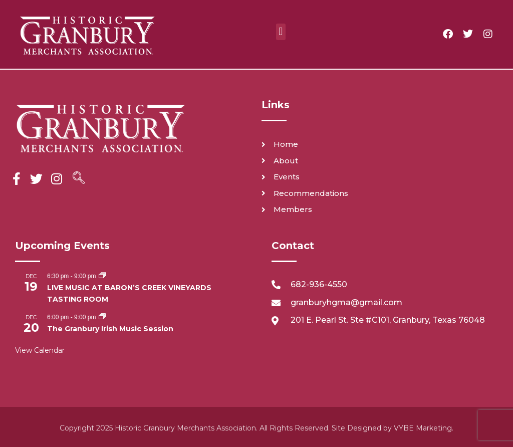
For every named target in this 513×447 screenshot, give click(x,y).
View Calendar (40, 350)
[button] (281, 32)
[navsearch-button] (79, 179)
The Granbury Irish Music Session (110, 328)
